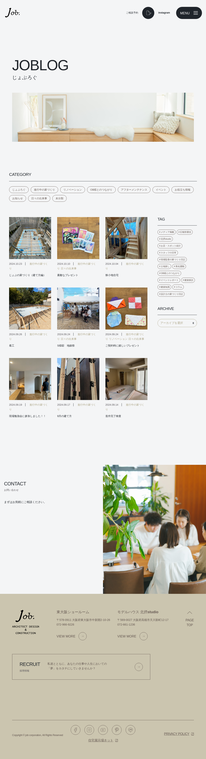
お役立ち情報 (182, 189)
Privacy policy (176, 734)
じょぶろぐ (18, 189)
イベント (161, 189)
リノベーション (72, 189)
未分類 (59, 198)
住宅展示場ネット (100, 740)
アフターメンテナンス (134, 189)
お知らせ (17, 198)
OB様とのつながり (101, 189)
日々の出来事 (39, 198)
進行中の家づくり (44, 189)
